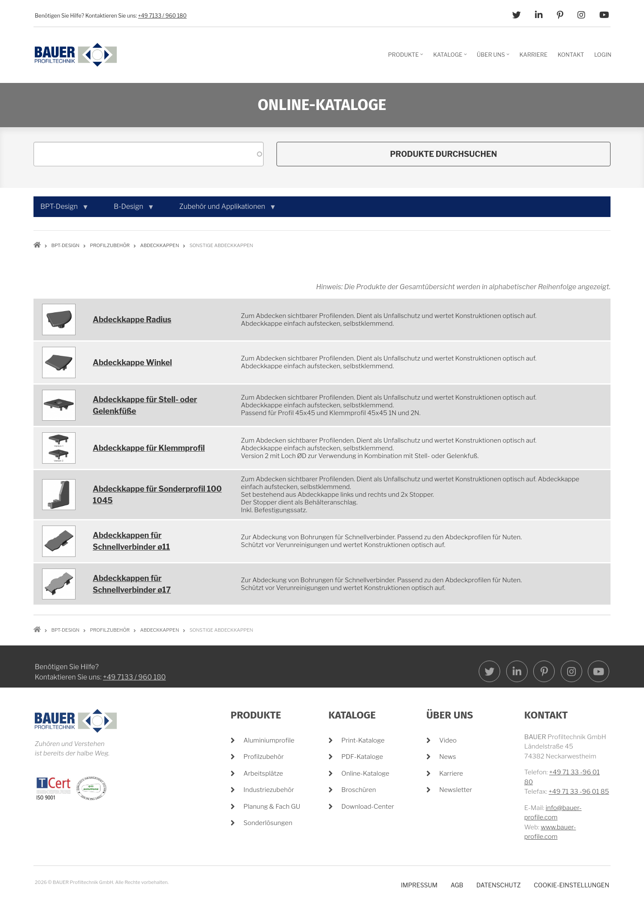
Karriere (451, 773)
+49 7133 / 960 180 (162, 15)
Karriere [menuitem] (533, 54)
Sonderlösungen (267, 823)
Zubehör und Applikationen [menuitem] (224, 209)
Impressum (419, 885)
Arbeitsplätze (263, 773)
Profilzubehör (263, 757)
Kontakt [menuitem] (571, 54)
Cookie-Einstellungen (571, 885)
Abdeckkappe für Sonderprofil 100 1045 (157, 494)
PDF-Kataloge (362, 757)
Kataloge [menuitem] (451, 57)
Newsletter (455, 790)
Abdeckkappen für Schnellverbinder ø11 (131, 541)
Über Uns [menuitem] (494, 57)
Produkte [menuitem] (406, 57)
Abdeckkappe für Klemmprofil (149, 447)
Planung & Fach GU (271, 806)
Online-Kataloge (365, 773)
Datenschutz (498, 885)
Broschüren (358, 790)
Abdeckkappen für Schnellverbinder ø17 (132, 584)
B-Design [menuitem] (130, 209)
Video (448, 740)
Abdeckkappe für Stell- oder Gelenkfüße (145, 405)
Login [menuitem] (602, 54)
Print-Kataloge (363, 740)
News (447, 757)
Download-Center (367, 806)
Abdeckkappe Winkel (132, 362)
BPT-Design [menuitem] (60, 209)
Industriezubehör (268, 790)
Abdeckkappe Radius (132, 319)
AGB (456, 885)
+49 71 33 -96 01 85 (579, 791)
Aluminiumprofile (269, 740)
